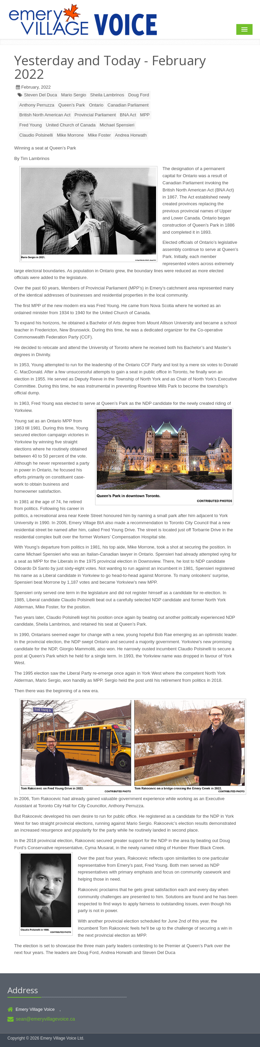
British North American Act (44, 114)
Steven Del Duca (40, 94)
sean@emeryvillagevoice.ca (45, 1019)
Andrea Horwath (131, 135)
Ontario (96, 105)
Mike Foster (99, 135)
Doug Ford (138, 94)
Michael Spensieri (117, 124)
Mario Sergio (73, 94)
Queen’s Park (71, 105)
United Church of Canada (71, 124)
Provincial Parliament (95, 114)
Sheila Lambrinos (107, 94)
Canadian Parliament (128, 105)
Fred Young (30, 124)
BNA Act (128, 114)
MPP (145, 114)
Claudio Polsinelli (36, 135)
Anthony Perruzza (36, 105)
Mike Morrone (70, 135)
